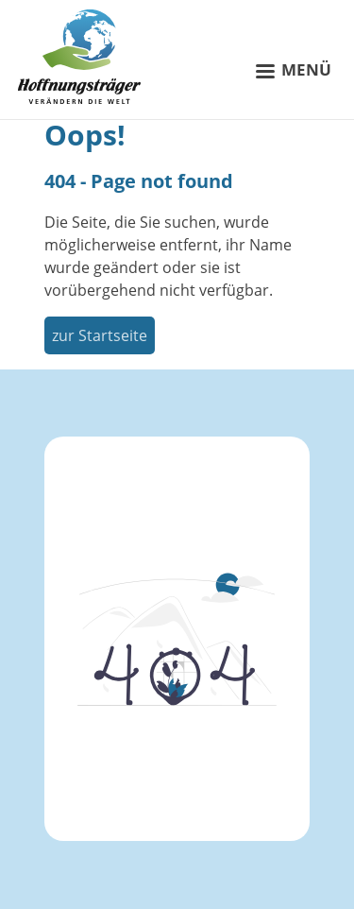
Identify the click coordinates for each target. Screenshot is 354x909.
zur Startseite (99, 335)
